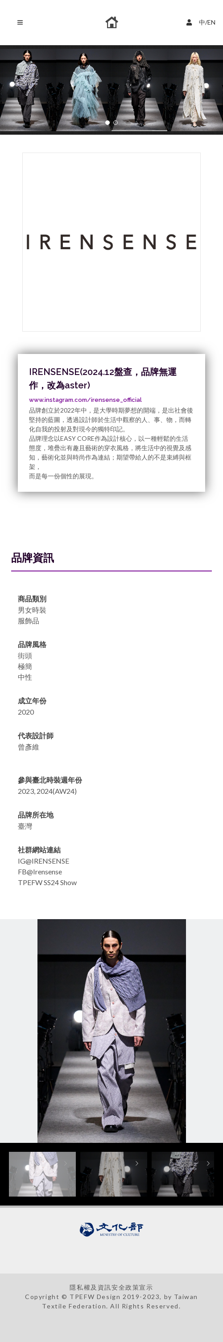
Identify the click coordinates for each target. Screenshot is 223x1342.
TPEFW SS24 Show (47, 882)
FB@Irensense (40, 871)
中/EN (202, 21)
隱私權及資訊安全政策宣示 (111, 1287)
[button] (107, 122)
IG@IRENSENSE (43, 860)
